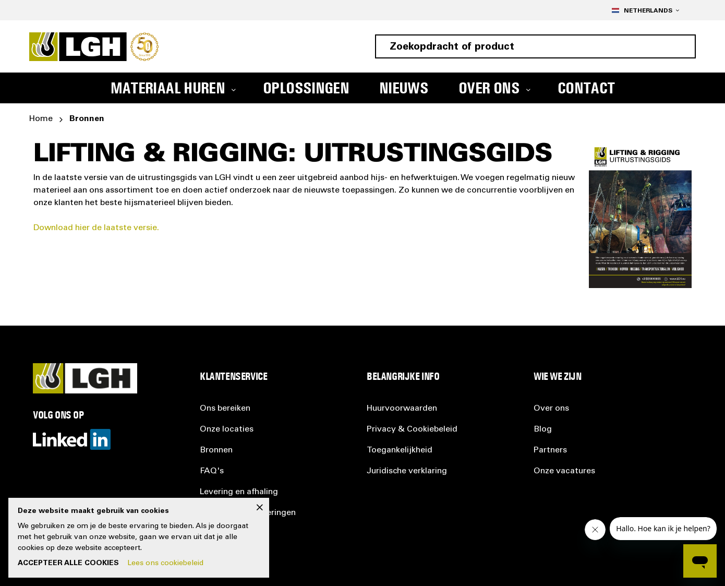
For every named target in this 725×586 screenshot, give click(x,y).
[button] (645, 10)
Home (41, 119)
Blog (543, 429)
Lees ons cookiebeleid (165, 563)
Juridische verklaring (407, 471)
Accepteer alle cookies (68, 563)
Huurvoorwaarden (402, 408)
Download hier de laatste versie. (96, 228)
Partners (550, 450)
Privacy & (412, 429)
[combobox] (535, 46)
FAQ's (212, 471)
